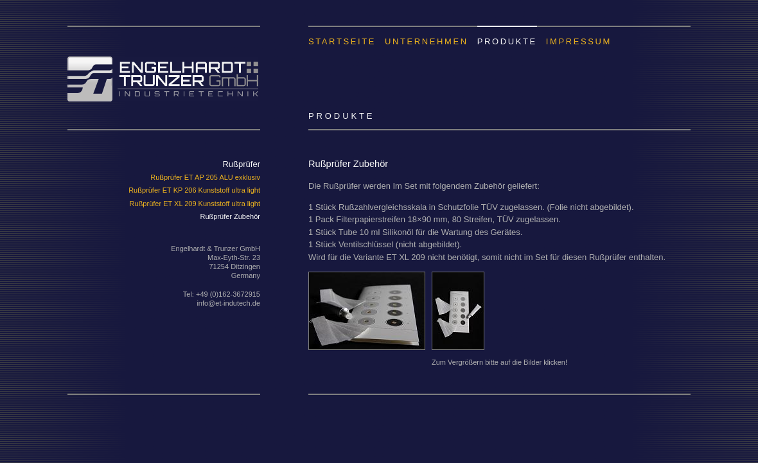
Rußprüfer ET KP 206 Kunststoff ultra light (194, 190)
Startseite (342, 41)
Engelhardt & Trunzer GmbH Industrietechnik (163, 63)
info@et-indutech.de (228, 303)
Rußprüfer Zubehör (230, 216)
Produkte (507, 41)
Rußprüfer (241, 164)
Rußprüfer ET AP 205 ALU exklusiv (205, 177)
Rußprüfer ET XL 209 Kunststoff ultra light (195, 203)
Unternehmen (426, 41)
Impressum (579, 41)
